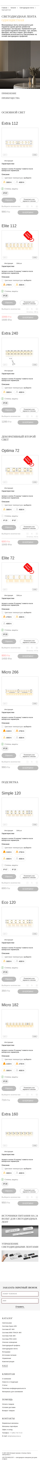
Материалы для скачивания (12, 1391)
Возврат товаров (8, 1410)
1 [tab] (20, 90)
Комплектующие (8, 1361)
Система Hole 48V (9, 1336)
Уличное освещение (9, 1342)
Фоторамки (6, 1352)
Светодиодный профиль (11, 1345)
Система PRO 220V (9, 1339)
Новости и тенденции (10, 1382)
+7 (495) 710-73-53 (16, 1433)
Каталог (7, 1318)
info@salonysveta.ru (14, 1436)
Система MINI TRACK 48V (12, 1332)
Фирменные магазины (10, 1423)
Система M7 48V (8, 1329)
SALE (5, 1366)
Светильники (7, 1323)
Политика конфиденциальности (14, 1388)
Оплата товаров (8, 1404)
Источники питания (9, 1355)
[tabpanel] (20, 65)
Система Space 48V (9, 1326)
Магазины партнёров (10, 1426)
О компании (6, 1379)
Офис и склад (7, 1429)
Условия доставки (8, 1407)
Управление (6, 1358)
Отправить (19, 1307)
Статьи (4, 1385)
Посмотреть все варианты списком (29, 200)
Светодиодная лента (9, 1349)
